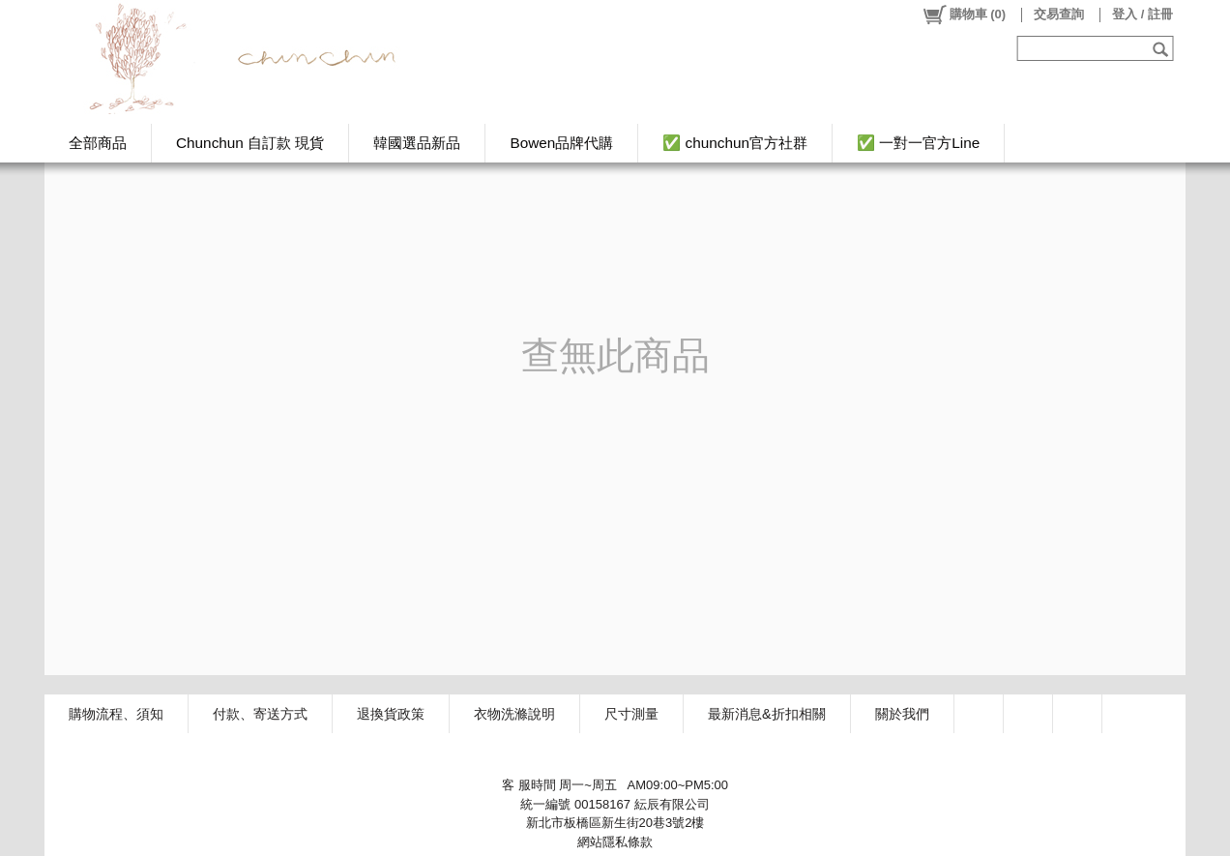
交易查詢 (1059, 14)
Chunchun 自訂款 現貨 (250, 142)
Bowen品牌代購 (561, 142)
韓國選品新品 (416, 142)
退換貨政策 (391, 714)
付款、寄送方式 (260, 714)
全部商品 (98, 142)
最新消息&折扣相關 (767, 714)
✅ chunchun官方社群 (734, 142)
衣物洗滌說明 (514, 714)
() (964, 14)
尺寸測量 (631, 714)
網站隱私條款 (615, 842)
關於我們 (902, 714)
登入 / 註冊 (1142, 14)
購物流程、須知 (116, 714)
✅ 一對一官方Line (918, 142)
